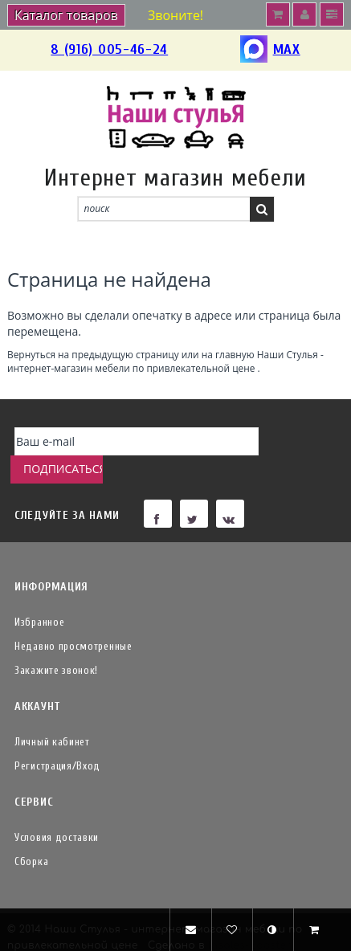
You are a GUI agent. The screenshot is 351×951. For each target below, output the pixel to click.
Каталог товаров (66, 15)
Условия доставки (56, 809)
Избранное (39, 594)
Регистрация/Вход (57, 738)
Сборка (31, 833)
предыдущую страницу (124, 354)
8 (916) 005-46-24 (109, 49)
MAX (270, 50)
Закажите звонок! (56, 642)
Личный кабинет (52, 714)
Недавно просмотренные (73, 618)
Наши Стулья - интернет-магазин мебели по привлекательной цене (165, 361)
